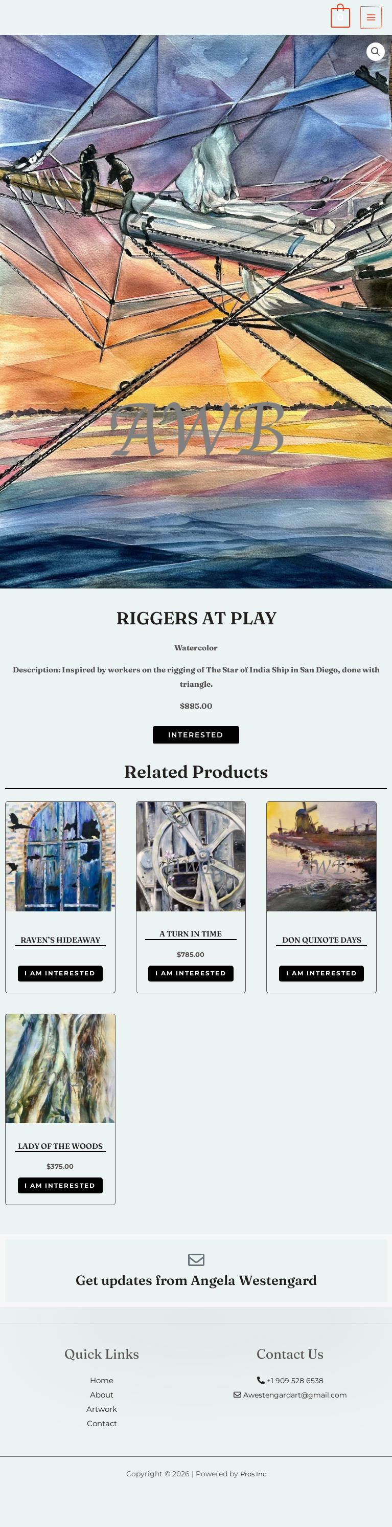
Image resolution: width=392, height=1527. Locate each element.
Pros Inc (253, 1482)
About (101, 1404)
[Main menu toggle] (371, 18)
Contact (102, 1432)
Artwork (101, 1418)
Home (101, 1389)
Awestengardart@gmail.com (290, 1404)
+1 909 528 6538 (290, 1389)
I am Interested (60, 977)
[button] (375, 54)
